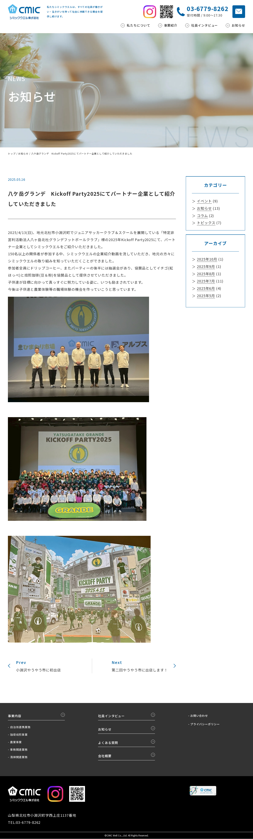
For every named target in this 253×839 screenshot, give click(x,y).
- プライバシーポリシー (204, 724)
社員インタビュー (204, 25)
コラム (202, 215)
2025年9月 (206, 265)
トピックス (206, 222)
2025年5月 (206, 294)
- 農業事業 (15, 742)
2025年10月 (207, 258)
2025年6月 (206, 287)
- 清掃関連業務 (18, 757)
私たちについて (138, 25)
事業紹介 (170, 25)
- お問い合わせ (198, 716)
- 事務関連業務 (18, 750)
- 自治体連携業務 (19, 727)
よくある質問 (108, 743)
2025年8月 (206, 272)
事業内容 (14, 716)
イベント (204, 201)
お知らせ (238, 25)
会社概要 (104, 756)
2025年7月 (206, 279)
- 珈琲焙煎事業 (18, 735)
